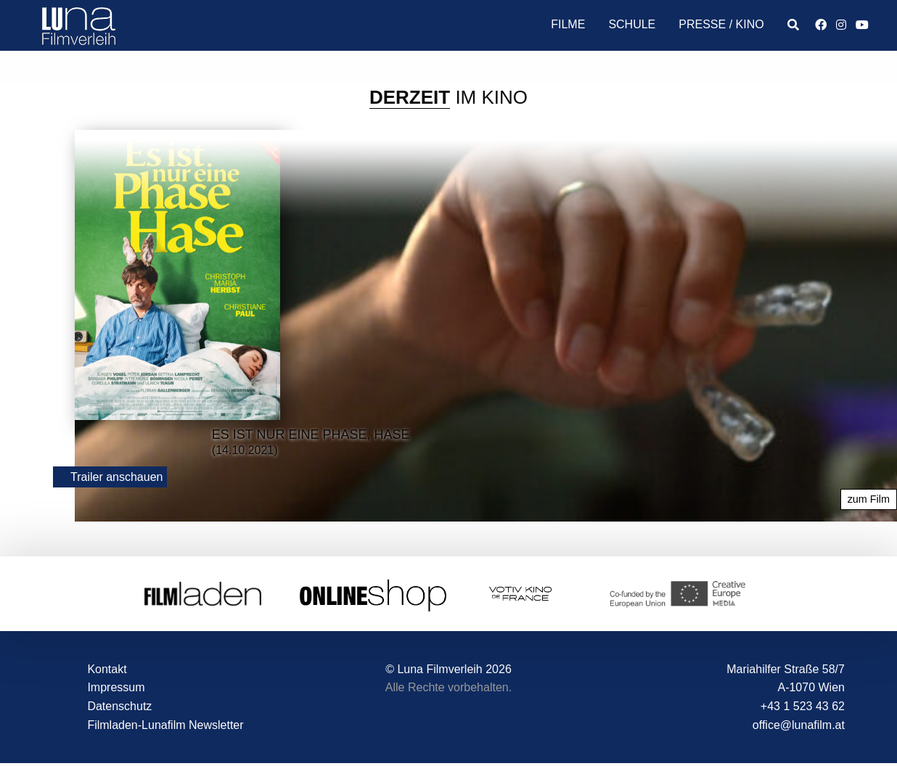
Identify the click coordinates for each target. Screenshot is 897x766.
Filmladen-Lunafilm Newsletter (165, 725)
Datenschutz (119, 706)
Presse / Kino (721, 24)
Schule (631, 24)
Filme (568, 24)
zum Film (869, 500)
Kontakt (106, 669)
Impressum (115, 688)
